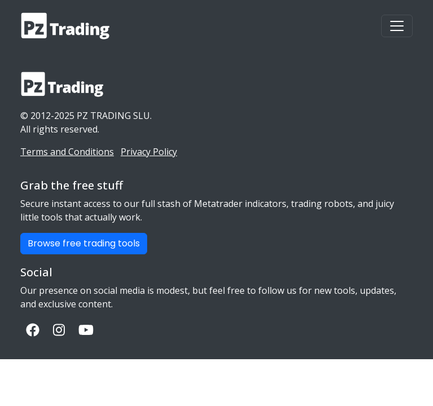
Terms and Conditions (67, 151)
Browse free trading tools (84, 243)
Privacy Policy (149, 151)
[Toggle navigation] (397, 26)
